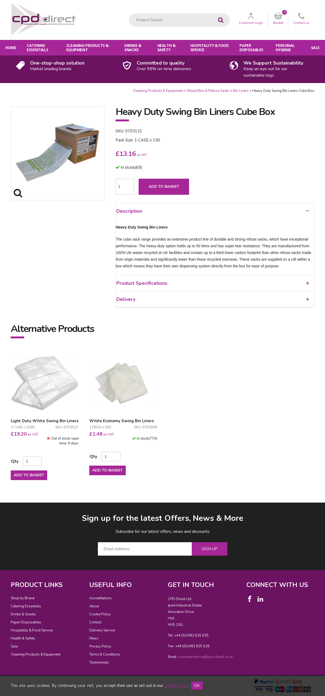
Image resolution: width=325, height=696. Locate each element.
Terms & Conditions (104, 654)
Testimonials (99, 662)
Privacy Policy (100, 646)
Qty (15, 461)
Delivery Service (102, 630)
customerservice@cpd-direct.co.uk (205, 656)
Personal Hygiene (285, 47)
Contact (95, 622)
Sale (315, 47)
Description (212, 211)
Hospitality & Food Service (209, 47)
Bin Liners (241, 90)
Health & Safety (166, 47)
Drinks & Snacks (132, 47)
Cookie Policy (100, 614)
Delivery (212, 299)
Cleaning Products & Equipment (87, 47)
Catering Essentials (37, 47)
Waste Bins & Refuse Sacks (207, 90)
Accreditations (100, 598)
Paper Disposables (251, 47)
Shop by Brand (22, 598)
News (93, 638)
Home (10, 47)
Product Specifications (212, 283)
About (94, 606)
